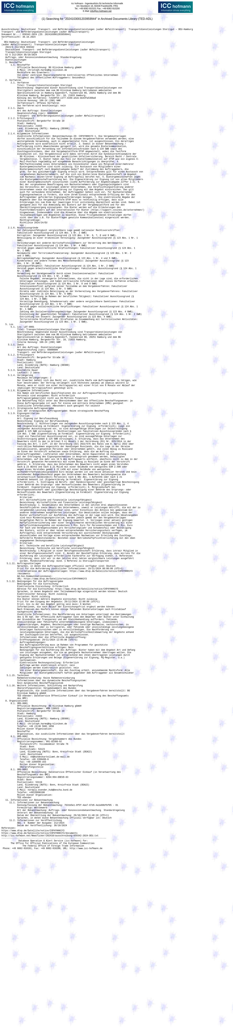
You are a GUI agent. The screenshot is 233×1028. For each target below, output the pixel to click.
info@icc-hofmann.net (100, 11)
